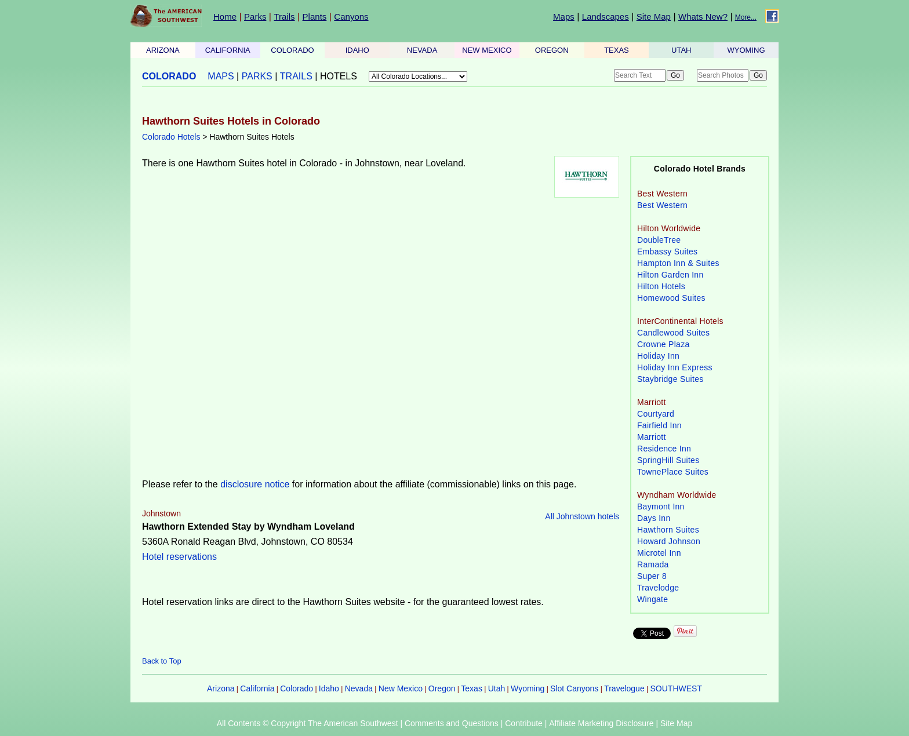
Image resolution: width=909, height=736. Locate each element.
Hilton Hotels (661, 286)
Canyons (351, 16)
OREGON (552, 50)
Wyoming (527, 688)
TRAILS (296, 76)
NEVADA (422, 50)
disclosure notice (254, 484)
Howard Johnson (668, 541)
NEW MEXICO (486, 50)
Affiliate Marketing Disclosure (601, 723)
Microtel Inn (659, 553)
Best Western (662, 205)
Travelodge (658, 587)
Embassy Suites (667, 251)
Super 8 (652, 576)
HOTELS (338, 76)
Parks (255, 16)
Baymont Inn (661, 506)
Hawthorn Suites (668, 529)
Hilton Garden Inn (670, 274)
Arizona (220, 688)
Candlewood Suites (673, 332)
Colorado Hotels (171, 136)
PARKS (257, 76)
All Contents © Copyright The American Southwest (307, 723)
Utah (497, 688)
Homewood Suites (671, 298)
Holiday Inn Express (674, 367)
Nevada (359, 688)
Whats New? (703, 16)
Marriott (651, 437)
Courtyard (655, 413)
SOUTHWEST (676, 688)
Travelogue (624, 688)
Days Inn (654, 518)
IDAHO (357, 50)
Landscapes (605, 16)
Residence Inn (664, 448)
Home (225, 16)
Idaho (329, 688)
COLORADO (292, 50)
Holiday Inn (658, 355)
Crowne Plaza (663, 344)
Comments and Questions (452, 723)
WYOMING (746, 50)
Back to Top (161, 661)
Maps (564, 16)
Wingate (652, 599)
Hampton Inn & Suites (678, 263)
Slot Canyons (574, 688)
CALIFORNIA (227, 50)
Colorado (296, 688)
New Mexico (401, 688)
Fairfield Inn (659, 425)
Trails (284, 16)
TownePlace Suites (672, 471)
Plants (315, 16)
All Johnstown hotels (582, 516)
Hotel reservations (179, 557)
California (257, 688)
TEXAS (616, 50)
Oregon (442, 688)
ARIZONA (163, 50)
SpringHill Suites (668, 460)
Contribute (524, 723)
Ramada (653, 564)
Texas (471, 688)
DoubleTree (659, 240)
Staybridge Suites (670, 379)
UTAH (681, 50)
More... (746, 17)
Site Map (654, 16)
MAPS (221, 76)
